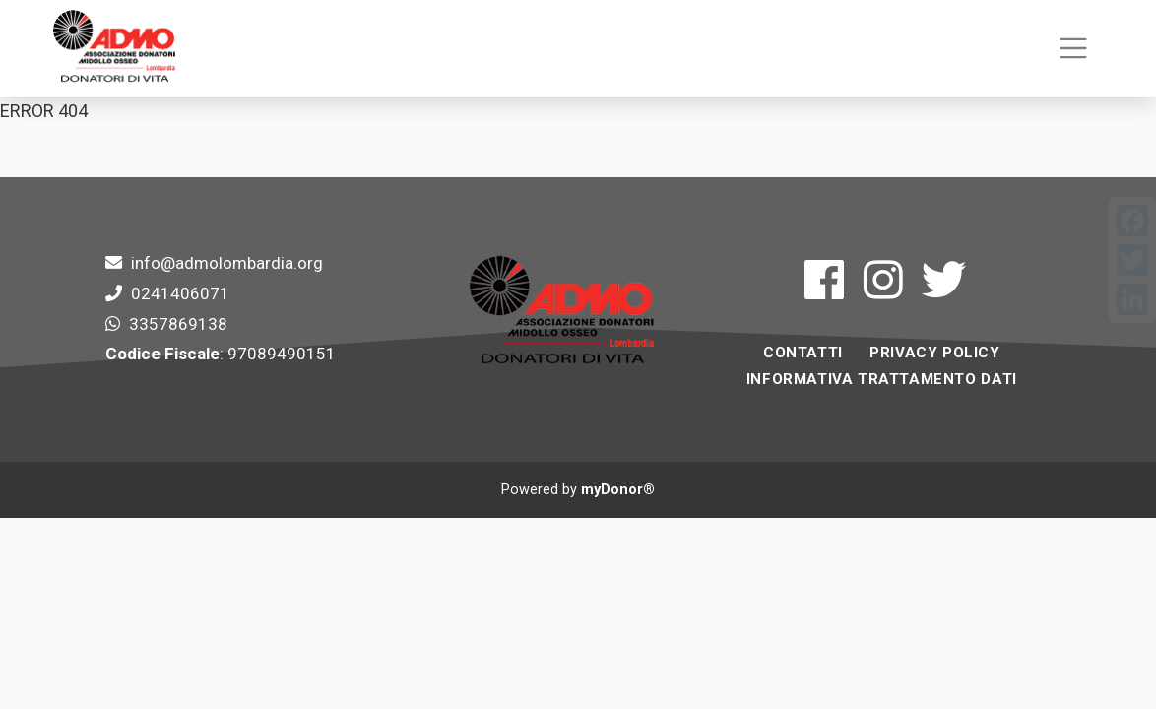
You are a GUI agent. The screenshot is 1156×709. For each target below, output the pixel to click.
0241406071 (180, 293)
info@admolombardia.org (227, 263)
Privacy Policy (934, 352)
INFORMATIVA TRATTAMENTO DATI (881, 379)
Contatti (803, 352)
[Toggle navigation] (1073, 49)
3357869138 (178, 324)
